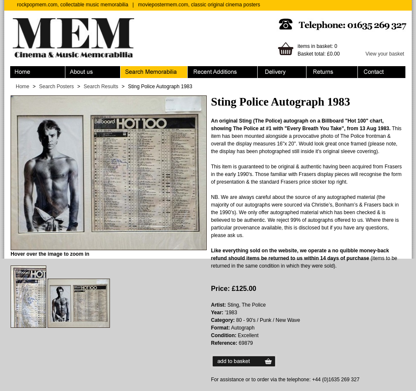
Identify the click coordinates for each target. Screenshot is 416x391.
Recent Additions (223, 72)
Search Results (101, 86)
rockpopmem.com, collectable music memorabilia (72, 5)
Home (37, 72)
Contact (381, 72)
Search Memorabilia (154, 72)
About (93, 72)
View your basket (384, 54)
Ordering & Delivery (282, 72)
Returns (332, 72)
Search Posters (56, 86)
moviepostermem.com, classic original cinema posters (199, 5)
